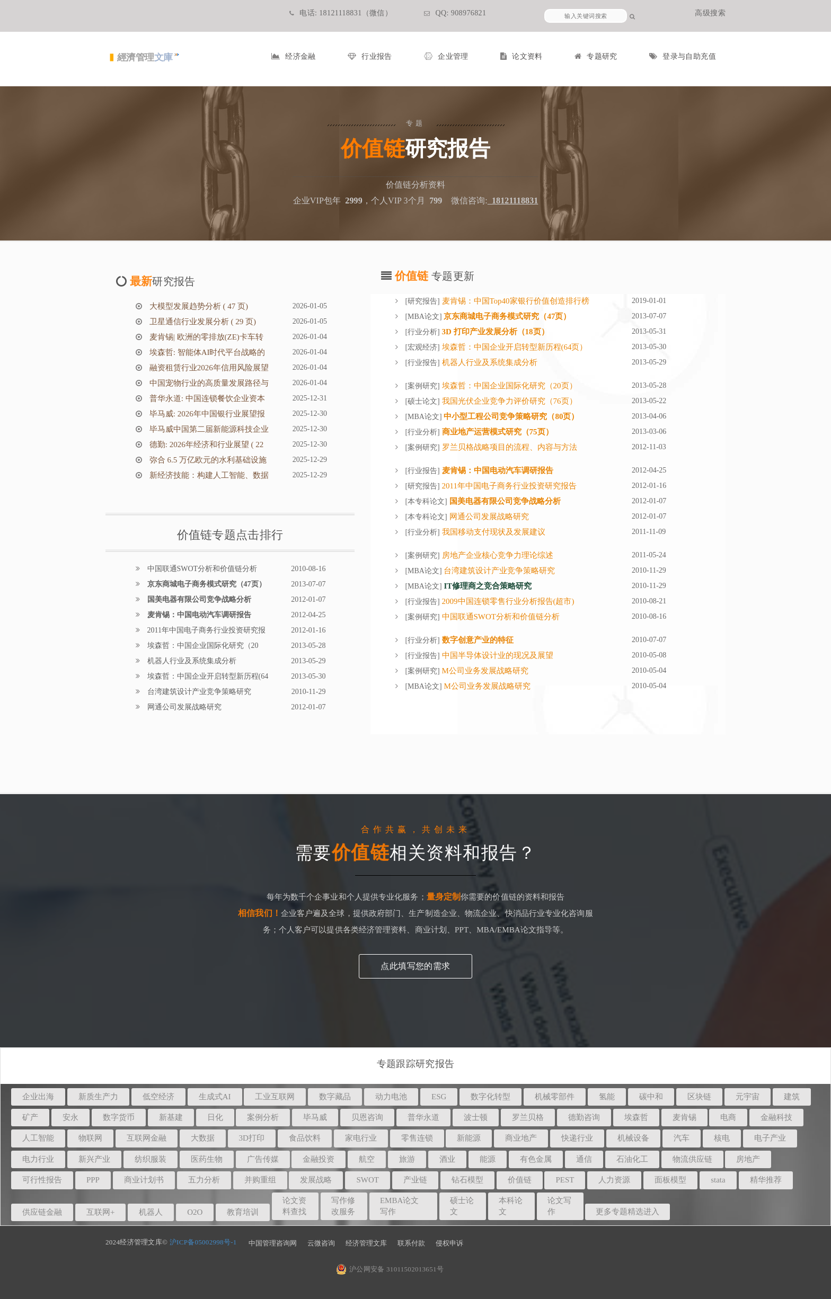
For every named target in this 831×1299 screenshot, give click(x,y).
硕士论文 (422, 401)
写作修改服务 (343, 1206)
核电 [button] (722, 1138)
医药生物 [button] (207, 1159)
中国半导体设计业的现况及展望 (496, 655)
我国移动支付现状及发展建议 (492, 532)
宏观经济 (422, 347)
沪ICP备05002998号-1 (203, 1242)
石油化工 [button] (632, 1159)
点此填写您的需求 (415, 966)
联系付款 (411, 1243)
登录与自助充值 (682, 56)
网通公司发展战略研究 (183, 707)
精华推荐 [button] (766, 1180)
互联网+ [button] (100, 1212)
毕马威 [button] (315, 1117)
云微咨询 (321, 1243)
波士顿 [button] (476, 1117)
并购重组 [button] (260, 1180)
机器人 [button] (151, 1212)
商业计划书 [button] (144, 1180)
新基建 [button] (171, 1117)
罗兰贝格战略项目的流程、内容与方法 (508, 447)
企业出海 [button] (38, 1096)
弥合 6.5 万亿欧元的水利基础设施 (207, 460)
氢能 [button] (607, 1096)
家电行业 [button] (361, 1138)
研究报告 (422, 301)
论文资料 (521, 56)
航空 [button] (367, 1159)
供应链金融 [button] (42, 1212)
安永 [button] (70, 1117)
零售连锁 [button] (417, 1138)
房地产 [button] (748, 1159)
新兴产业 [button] (94, 1159)
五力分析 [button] (204, 1180)
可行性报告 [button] (42, 1180)
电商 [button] (728, 1117)
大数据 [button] (203, 1138)
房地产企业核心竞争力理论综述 (496, 555)
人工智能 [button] (38, 1138)
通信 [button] (584, 1159)
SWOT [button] (367, 1180)
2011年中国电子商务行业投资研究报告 (508, 486)
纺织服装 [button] (150, 1159)
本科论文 (511, 1206)
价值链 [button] (520, 1180)
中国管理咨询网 (273, 1243)
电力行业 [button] (38, 1159)
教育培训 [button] (243, 1212)
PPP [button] (93, 1180)
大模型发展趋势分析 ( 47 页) (197, 306)
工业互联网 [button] (275, 1096)
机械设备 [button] (633, 1138)
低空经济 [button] (158, 1096)
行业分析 (422, 332)
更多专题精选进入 (627, 1211)
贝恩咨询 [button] (367, 1117)
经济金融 (293, 56)
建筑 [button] (792, 1096)
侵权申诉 (449, 1243)
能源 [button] (488, 1159)
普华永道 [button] (423, 1117)
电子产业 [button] (770, 1138)
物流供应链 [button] (692, 1159)
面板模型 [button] (670, 1180)
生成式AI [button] (215, 1096)
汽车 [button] (681, 1138)
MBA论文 (423, 317)
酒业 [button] (447, 1159)
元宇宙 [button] (747, 1096)
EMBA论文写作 (399, 1206)
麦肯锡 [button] (684, 1117)
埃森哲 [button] (636, 1117)
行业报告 (370, 56)
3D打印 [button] (251, 1138)
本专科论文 (426, 501)
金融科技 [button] (776, 1117)
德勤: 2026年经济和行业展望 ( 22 (205, 444)
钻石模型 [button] (467, 1180)
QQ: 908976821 (455, 13)
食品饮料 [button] (305, 1138)
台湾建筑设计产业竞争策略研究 (198, 692)
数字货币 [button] (119, 1117)
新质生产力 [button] (98, 1096)
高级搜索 (710, 13)
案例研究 (422, 386)
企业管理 (446, 56)
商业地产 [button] (521, 1138)
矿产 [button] (30, 1117)
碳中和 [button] (651, 1096)
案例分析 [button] (263, 1117)
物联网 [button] (90, 1138)
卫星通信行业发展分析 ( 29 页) (201, 321)
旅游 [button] (407, 1159)
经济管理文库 (366, 1243)
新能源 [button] (469, 1138)
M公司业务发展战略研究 (484, 670)
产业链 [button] (415, 1180)
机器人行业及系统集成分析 (190, 661)
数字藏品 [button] (335, 1096)
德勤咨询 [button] (584, 1117)
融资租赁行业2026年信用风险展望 (208, 367)
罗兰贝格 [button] (528, 1117)
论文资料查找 (294, 1206)
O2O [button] (194, 1212)
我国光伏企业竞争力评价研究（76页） (508, 401)
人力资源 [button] (614, 1180)
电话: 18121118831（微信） (340, 13)
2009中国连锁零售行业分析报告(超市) (507, 601)
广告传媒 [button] (263, 1159)
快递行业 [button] (577, 1138)
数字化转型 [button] (490, 1096)
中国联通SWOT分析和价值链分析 (201, 569)
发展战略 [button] (316, 1180)
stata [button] (718, 1180)
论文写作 (559, 1206)
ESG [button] (438, 1096)
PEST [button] (564, 1180)
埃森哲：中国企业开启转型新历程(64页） (514, 347)
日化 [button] (215, 1117)
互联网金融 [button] (146, 1138)
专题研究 (595, 56)
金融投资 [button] (318, 1159)
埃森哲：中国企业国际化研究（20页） (508, 385)
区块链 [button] (699, 1096)
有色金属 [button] (536, 1159)
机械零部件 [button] (554, 1096)
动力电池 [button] (391, 1096)
